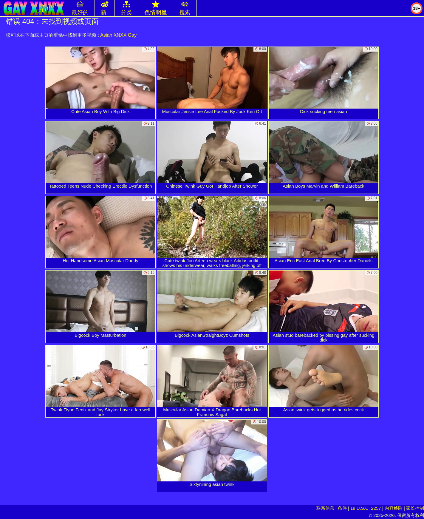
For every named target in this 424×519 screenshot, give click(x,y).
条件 (342, 508)
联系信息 (325, 508)
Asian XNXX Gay (118, 35)
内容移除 (394, 508)
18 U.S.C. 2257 (365, 508)
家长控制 (415, 508)
